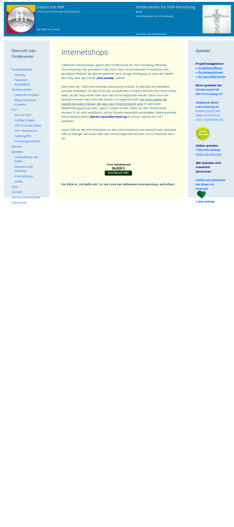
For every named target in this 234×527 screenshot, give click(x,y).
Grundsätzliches (22, 69)
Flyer (15, 187)
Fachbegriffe (22, 136)
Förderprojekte (22, 89)
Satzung (19, 75)
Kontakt (17, 192)
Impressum (19, 202)
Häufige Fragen (24, 120)
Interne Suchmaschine (26, 197)
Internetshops (23, 176)
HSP (14, 109)
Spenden (17, 152)
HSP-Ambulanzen (25, 130)
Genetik (17, 146)
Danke (18, 181)
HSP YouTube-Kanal (27, 125)
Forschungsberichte (27, 141)
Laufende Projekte (26, 95)
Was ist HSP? (23, 115)
